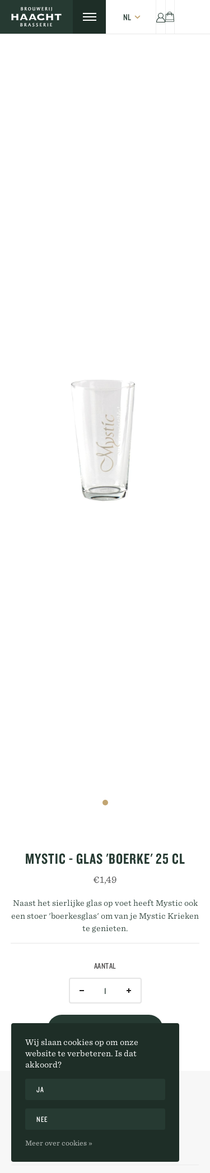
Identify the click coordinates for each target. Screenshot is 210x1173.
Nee (42, 1119)
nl (127, 17)
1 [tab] (105, 802)
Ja (40, 1089)
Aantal (105, 966)
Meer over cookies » (58, 1143)
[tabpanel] (105, 427)
